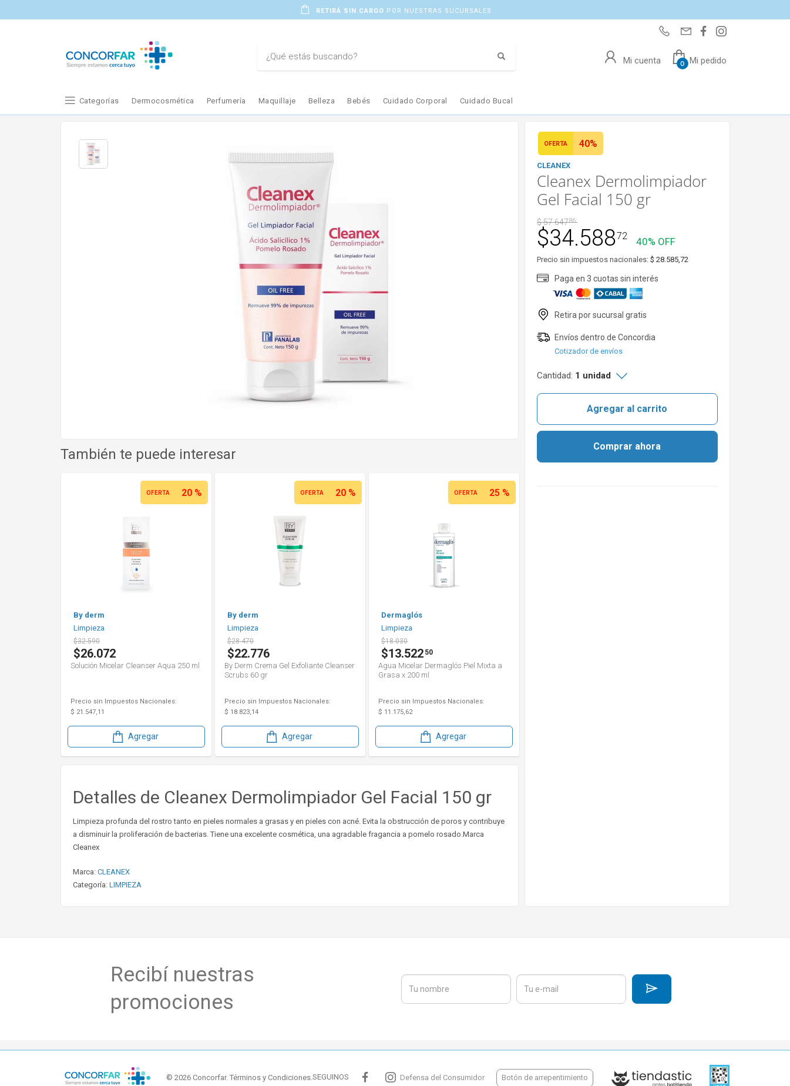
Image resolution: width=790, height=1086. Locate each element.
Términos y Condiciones (270, 1077)
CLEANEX (114, 871)
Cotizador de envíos (588, 351)
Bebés (359, 100)
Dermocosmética (163, 100)
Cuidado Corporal (415, 100)
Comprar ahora (627, 446)
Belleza (321, 100)
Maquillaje (277, 100)
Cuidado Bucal (486, 100)
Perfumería (226, 100)
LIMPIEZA (125, 884)
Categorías (99, 100)
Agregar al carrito (627, 408)
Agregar (134, 736)
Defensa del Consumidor (442, 1077)
